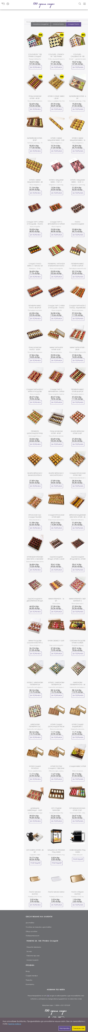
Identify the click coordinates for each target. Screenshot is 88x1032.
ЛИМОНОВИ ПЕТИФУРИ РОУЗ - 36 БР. (77, 684)
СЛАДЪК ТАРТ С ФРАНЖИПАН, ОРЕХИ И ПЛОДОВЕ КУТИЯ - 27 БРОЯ (56, 391)
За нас (29, 951)
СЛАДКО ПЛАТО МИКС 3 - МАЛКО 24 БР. (35, 265)
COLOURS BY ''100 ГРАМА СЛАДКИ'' (35, 55)
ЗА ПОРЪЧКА (35, 67)
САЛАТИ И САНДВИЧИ (40, 24)
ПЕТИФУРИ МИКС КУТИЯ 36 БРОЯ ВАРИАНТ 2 (77, 391)
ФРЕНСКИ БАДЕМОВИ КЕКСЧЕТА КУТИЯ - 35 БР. (77, 516)
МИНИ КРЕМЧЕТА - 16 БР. (56, 600)
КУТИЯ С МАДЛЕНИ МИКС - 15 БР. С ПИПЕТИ (77, 181)
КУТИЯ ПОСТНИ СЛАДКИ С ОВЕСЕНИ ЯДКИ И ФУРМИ (56, 767)
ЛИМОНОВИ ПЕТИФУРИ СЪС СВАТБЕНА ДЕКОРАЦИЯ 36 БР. (35, 726)
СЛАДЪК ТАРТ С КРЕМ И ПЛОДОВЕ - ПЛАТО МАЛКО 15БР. (35, 223)
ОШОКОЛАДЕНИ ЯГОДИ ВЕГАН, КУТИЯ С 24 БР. (77, 558)
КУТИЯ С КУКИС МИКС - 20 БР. (56, 97)
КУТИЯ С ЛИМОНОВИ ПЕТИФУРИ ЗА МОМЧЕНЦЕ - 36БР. (56, 684)
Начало (28, 22)
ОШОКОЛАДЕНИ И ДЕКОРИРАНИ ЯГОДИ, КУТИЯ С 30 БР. (35, 600)
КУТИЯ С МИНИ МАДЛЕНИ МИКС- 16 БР (77, 139)
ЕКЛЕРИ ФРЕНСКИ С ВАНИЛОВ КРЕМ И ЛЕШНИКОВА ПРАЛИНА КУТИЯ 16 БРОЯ (35, 474)
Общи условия (31, 931)
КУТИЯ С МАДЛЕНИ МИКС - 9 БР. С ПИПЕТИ (56, 181)
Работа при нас (33, 956)
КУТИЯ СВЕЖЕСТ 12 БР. (56, 641)
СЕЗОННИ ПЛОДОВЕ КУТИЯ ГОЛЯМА (77, 642)
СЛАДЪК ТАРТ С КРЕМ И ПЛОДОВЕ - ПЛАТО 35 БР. (56, 307)
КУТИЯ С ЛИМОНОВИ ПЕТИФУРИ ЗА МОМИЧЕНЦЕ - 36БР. (35, 684)
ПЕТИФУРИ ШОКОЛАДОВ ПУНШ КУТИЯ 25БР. (35, 432)
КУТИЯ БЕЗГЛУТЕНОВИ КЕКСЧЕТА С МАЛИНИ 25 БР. (35, 558)
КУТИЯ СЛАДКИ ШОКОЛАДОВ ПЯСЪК (56, 725)
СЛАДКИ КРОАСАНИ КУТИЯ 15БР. (77, 474)
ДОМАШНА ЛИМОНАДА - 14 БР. (34, 809)
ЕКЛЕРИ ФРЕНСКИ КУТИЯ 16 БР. (77, 432)
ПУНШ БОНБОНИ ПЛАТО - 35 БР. (35, 348)
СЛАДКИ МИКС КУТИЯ (77, 766)
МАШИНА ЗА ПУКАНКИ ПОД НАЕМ (56, 851)
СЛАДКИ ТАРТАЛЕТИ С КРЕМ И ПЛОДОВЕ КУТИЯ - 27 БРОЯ (34, 391)
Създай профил (32, 976)
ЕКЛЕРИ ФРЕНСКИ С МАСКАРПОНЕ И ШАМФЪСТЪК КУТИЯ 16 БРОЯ (56, 474)
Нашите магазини (34, 947)
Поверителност (32, 936)
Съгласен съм (78, 1028)
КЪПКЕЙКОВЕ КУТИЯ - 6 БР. (77, 97)
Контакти (30, 984)
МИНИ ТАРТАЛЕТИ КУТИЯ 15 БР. (56, 348)
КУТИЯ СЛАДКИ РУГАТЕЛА (35, 767)
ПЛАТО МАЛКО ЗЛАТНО (35, 893)
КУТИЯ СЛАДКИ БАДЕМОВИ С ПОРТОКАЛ (77, 726)
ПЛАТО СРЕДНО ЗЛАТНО (77, 893)
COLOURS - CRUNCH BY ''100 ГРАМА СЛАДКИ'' (56, 56)
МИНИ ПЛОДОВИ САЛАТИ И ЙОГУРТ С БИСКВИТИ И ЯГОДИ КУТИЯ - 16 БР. (35, 642)
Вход (28, 971)
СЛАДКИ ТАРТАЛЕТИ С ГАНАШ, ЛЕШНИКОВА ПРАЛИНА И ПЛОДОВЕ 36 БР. (77, 307)
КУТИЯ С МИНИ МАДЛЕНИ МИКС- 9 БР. (56, 139)
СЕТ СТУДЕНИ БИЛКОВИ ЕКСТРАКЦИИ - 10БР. (56, 809)
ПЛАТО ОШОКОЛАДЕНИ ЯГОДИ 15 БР (77, 223)
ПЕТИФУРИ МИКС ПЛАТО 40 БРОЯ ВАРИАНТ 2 (35, 307)
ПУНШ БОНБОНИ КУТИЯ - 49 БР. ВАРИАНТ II (35, 97)
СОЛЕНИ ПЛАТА (58, 24)
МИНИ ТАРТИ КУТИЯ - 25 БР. (77, 348)
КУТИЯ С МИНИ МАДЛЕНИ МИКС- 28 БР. (35, 181)
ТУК (48, 995)
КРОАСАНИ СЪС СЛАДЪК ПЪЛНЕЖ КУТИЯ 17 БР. (34, 516)
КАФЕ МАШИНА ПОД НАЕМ (77, 851)
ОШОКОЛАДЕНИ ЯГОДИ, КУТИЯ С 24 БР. (56, 558)
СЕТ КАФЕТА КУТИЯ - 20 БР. (34, 851)
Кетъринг (51, 22)
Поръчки (29, 980)
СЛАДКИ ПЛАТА (73, 24)
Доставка (30, 923)
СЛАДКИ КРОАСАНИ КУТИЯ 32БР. (56, 516)
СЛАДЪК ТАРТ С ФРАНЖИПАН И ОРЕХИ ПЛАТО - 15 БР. (56, 223)
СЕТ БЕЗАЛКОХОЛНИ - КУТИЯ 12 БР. (77, 809)
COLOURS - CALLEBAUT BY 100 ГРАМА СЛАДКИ (77, 56)
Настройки (64, 1028)
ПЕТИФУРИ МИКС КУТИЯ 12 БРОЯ (77, 265)
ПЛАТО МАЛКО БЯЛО (56, 892)
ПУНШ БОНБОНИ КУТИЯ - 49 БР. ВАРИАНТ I (56, 432)
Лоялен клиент (32, 960)
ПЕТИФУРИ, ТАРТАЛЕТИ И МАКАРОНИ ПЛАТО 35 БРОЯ (56, 265)
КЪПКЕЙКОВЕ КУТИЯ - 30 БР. (35, 139)
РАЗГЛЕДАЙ (35, 863)
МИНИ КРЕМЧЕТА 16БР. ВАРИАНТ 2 (77, 600)
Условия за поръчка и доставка (38, 927)
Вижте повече (14, 1024)
